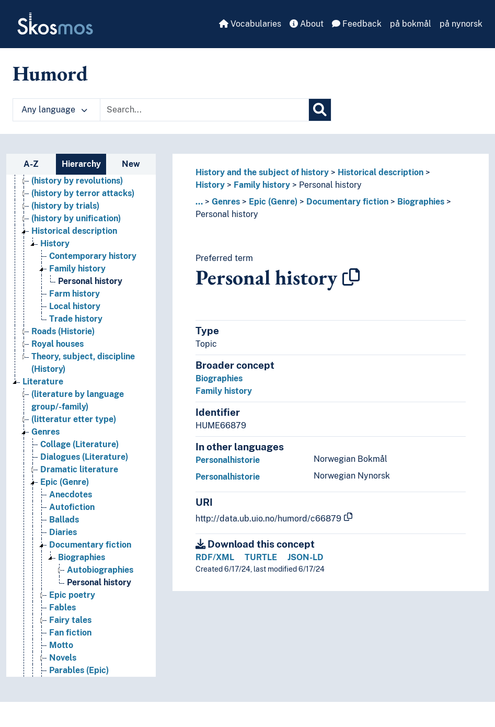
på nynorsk (461, 24)
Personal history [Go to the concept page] (90, 281)
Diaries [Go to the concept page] (63, 532)
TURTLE (261, 557)
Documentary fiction (347, 202)
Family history (262, 185)
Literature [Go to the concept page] (42, 382)
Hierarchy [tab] (81, 164)
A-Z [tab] (31, 164)
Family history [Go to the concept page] (77, 269)
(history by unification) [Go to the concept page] (76, 218)
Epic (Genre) (273, 202)
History (210, 185)
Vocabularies (250, 24)
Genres (226, 202)
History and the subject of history (262, 172)
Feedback (357, 24)
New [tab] (131, 164)
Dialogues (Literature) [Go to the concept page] (84, 457)
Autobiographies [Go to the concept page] (100, 570)
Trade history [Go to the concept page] (75, 319)
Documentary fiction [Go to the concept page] (90, 545)
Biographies (420, 202)
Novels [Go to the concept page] (62, 658)
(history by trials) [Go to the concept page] (65, 206)
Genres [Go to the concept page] (45, 432)
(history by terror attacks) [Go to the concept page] (82, 193)
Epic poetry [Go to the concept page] (72, 595)
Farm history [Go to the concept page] (74, 294)
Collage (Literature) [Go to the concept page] (79, 444)
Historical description (380, 172)
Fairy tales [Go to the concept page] (70, 620)
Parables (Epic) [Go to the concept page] (79, 670)
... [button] (199, 202)
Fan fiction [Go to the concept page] (70, 633)
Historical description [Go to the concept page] (74, 231)
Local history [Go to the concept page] (74, 306)
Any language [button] (54, 110)
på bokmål (410, 24)
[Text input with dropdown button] (204, 109)
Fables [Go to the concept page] (62, 607)
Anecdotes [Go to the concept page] (70, 494)
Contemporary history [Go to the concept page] (92, 256)
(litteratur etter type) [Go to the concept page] (73, 419)
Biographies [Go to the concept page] (81, 557)
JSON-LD (305, 557)
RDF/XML (214, 557)
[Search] (319, 109)
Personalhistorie (227, 460)
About (307, 24)
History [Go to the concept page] (55, 243)
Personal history (330, 185)
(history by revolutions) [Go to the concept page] (77, 181)
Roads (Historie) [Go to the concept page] (63, 331)
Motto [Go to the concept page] (61, 645)
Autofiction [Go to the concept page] (72, 507)
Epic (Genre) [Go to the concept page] (64, 482)
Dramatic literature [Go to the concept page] (79, 469)
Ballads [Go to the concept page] (64, 520)
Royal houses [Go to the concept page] (57, 344)
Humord (50, 73)
